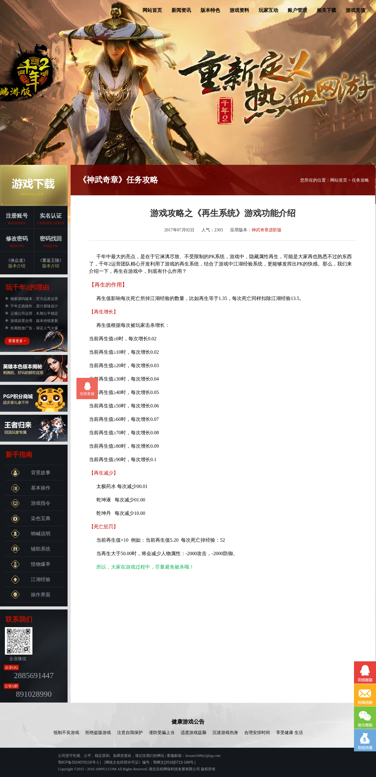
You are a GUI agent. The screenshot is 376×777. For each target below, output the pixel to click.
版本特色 (210, 10)
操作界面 (30, 595)
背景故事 (30, 472)
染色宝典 (30, 518)
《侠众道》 (17, 263)
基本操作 (30, 488)
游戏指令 (30, 503)
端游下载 (34, 185)
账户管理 (297, 10)
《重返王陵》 (51, 263)
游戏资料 (239, 10)
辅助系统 (30, 549)
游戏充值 (355, 10)
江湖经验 (30, 579)
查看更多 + (17, 341)
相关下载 (326, 10)
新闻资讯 (181, 10)
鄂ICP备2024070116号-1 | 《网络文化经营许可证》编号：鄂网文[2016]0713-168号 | (127, 762)
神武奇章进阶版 (267, 229)
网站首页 (152, 10)
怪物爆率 (30, 564)
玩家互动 (268, 10)
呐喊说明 (30, 533)
